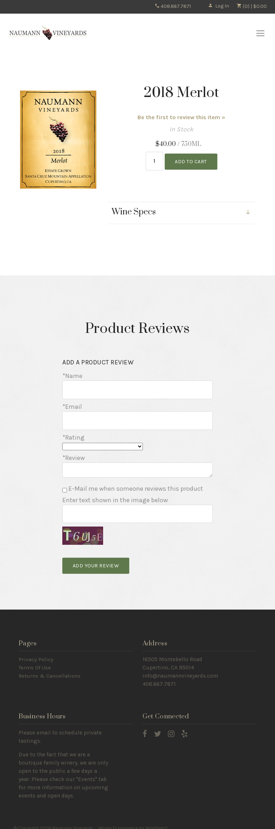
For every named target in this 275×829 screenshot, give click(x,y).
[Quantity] (154, 160)
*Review (73, 453)
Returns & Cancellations (50, 669)
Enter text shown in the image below (115, 495)
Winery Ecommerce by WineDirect (133, 821)
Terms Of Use (35, 661)
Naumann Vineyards (47, 33)
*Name (72, 374)
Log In (218, 6)
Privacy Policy (36, 653)
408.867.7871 (173, 6)
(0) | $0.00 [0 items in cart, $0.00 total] (251, 6)
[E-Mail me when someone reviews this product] (64, 485)
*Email (72, 403)
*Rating (73, 432)
